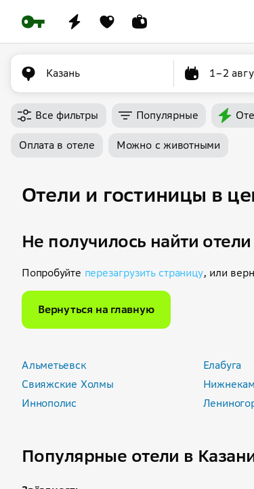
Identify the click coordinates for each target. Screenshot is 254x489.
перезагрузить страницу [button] (144, 272)
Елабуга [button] (222, 365)
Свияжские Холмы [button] (68, 384)
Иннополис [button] (49, 403)
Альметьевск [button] (54, 365)
